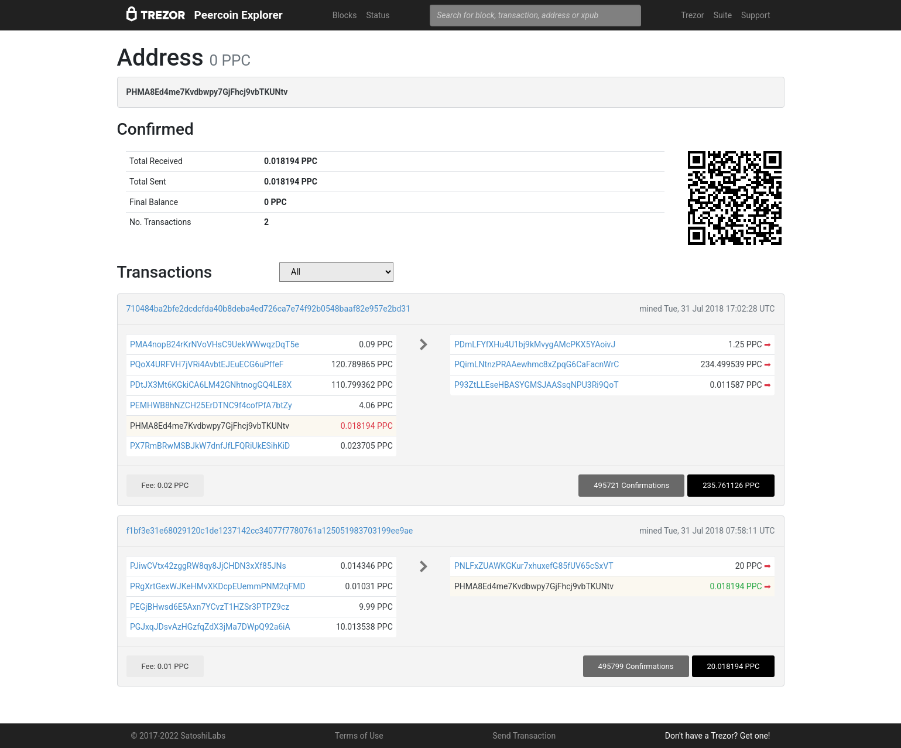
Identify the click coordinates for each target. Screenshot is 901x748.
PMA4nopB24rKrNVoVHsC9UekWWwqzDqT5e (214, 344)
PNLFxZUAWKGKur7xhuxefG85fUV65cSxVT (534, 566)
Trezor (692, 15)
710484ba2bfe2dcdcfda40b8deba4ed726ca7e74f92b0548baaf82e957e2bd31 (268, 308)
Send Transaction (524, 735)
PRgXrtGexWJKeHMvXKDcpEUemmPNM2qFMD (218, 586)
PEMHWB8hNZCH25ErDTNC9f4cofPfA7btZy (211, 405)
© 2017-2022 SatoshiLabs (178, 735)
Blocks (345, 15)
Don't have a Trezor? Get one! (717, 735)
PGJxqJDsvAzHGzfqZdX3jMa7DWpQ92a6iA (210, 626)
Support (755, 15)
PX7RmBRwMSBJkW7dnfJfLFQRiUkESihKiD (210, 445)
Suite (723, 15)
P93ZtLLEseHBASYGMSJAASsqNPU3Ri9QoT (536, 385)
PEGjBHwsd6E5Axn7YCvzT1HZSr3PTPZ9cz (209, 607)
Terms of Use (359, 735)
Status (377, 15)
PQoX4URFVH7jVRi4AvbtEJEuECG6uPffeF (206, 364)
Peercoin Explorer (238, 15)
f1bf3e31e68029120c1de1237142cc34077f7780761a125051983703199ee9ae (269, 530)
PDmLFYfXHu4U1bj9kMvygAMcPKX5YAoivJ (534, 344)
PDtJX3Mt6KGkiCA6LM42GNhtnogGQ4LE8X (211, 385)
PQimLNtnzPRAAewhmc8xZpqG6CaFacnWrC (536, 364)
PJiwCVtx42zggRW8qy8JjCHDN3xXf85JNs (208, 566)
